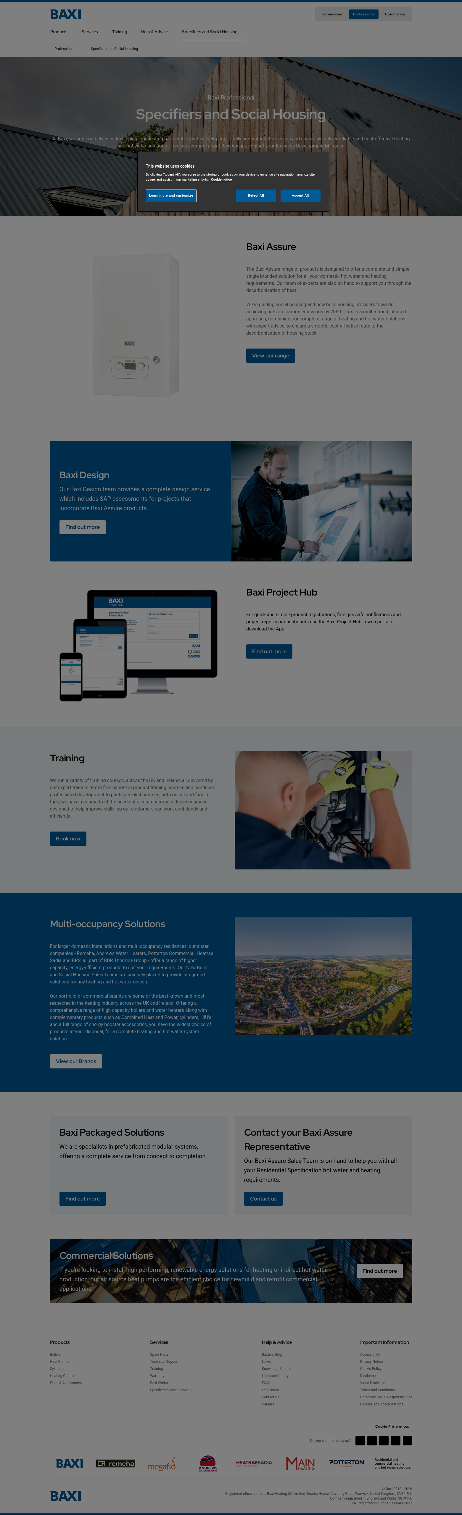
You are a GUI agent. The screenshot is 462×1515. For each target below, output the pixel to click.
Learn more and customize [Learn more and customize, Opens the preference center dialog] (171, 195)
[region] (233, 182)
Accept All (300, 195)
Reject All (256, 195)
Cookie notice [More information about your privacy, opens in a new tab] (221, 179)
